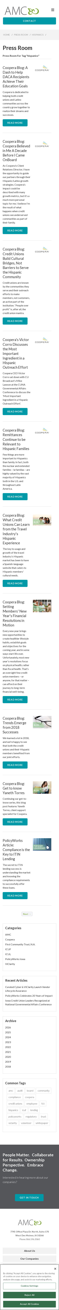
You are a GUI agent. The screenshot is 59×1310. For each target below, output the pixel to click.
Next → (27, 914)
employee (31, 1103)
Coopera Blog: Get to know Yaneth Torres (14, 788)
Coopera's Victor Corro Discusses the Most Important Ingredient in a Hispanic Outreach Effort (16, 353)
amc (10, 1090)
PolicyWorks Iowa (15, 958)
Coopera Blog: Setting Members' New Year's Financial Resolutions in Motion (15, 613)
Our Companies (29, 1258)
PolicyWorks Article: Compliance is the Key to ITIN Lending (16, 849)
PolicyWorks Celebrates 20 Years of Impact (29, 995)
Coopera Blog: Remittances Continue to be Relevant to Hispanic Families (16, 439)
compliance (14, 1097)
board (30, 1090)
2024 (8, 1037)
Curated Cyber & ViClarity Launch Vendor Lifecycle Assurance (27, 988)
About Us (29, 1250)
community (44, 1090)
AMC (8, 934)
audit (20, 1090)
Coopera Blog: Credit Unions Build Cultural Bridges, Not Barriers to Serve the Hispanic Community (16, 263)
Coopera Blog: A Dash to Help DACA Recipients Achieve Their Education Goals (16, 77)
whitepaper (42, 1122)
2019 (8, 1061)
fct (43, 1103)
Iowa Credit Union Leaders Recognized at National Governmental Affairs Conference (28, 1002)
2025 (8, 1032)
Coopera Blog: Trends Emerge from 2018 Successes (14, 725)
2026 (8, 1027)
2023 (8, 1042)
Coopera (10, 939)
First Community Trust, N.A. (20, 944)
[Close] (55, 1270)
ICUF (8, 949)
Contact (29, 20)
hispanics (13, 1109)
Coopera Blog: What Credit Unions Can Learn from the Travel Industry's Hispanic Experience (16, 529)
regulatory (31, 1116)
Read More (15, 122)
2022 (8, 1046)
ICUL (8, 954)
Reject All (29, 1296)
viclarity (12, 1122)
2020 (8, 1056)
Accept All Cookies (29, 1305)
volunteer (26, 1122)
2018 (8, 1066)
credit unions (15, 1103)
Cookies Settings (29, 1287)
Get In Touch (29, 1197)
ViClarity (10, 963)
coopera (29, 1097)
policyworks (14, 1116)
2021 (8, 1051)
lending (34, 1109)
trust (43, 1116)
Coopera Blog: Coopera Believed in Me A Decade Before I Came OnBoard (16, 150)
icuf (24, 1109)
